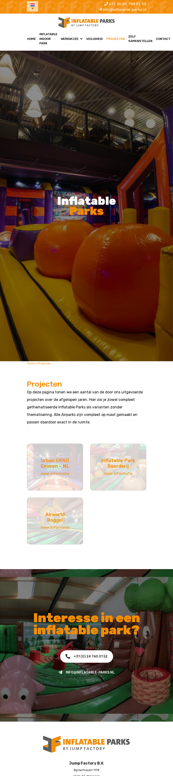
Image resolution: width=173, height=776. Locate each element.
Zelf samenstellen (140, 39)
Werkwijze (69, 39)
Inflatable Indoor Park (48, 38)
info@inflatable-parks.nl (122, 9)
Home (31, 39)
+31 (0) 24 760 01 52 (125, 4)
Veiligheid (94, 39)
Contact (163, 39)
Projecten (115, 39)
